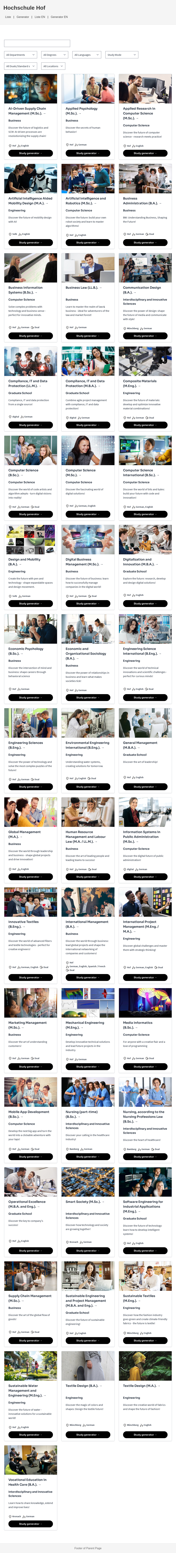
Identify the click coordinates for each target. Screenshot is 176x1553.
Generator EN (59, 16)
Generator (23, 16)
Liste (8, 16)
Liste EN (40, 16)
